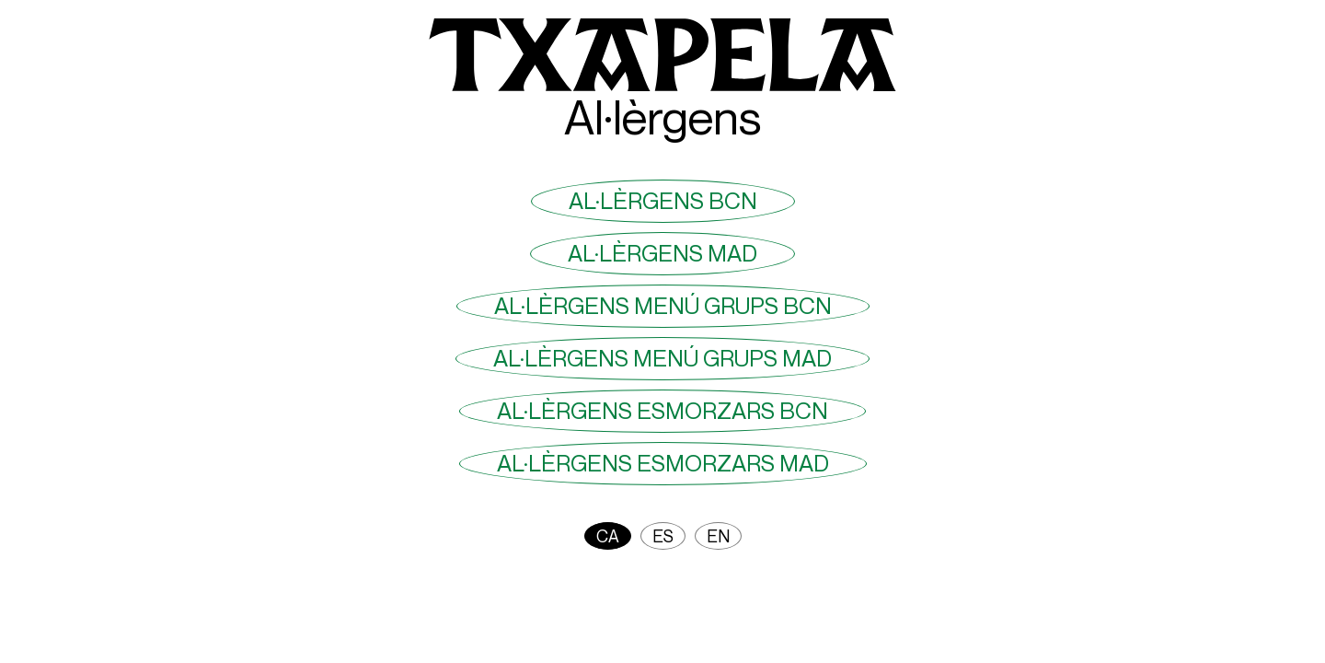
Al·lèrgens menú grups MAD (662, 358)
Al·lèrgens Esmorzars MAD (663, 463)
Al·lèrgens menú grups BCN (663, 306)
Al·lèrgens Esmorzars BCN (662, 411)
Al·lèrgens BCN (663, 201)
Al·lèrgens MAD (662, 253)
